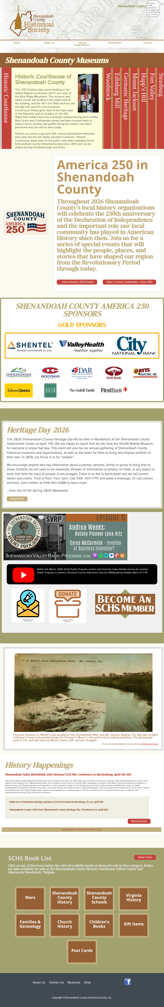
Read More (17, 498)
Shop (87, 982)
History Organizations (82, 44)
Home (16, 42)
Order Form (145, 857)
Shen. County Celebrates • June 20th (129, 281)
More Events (139, 821)
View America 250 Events (77, 281)
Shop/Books (115, 42)
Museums (74, 982)
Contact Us (56, 982)
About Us (49, 42)
